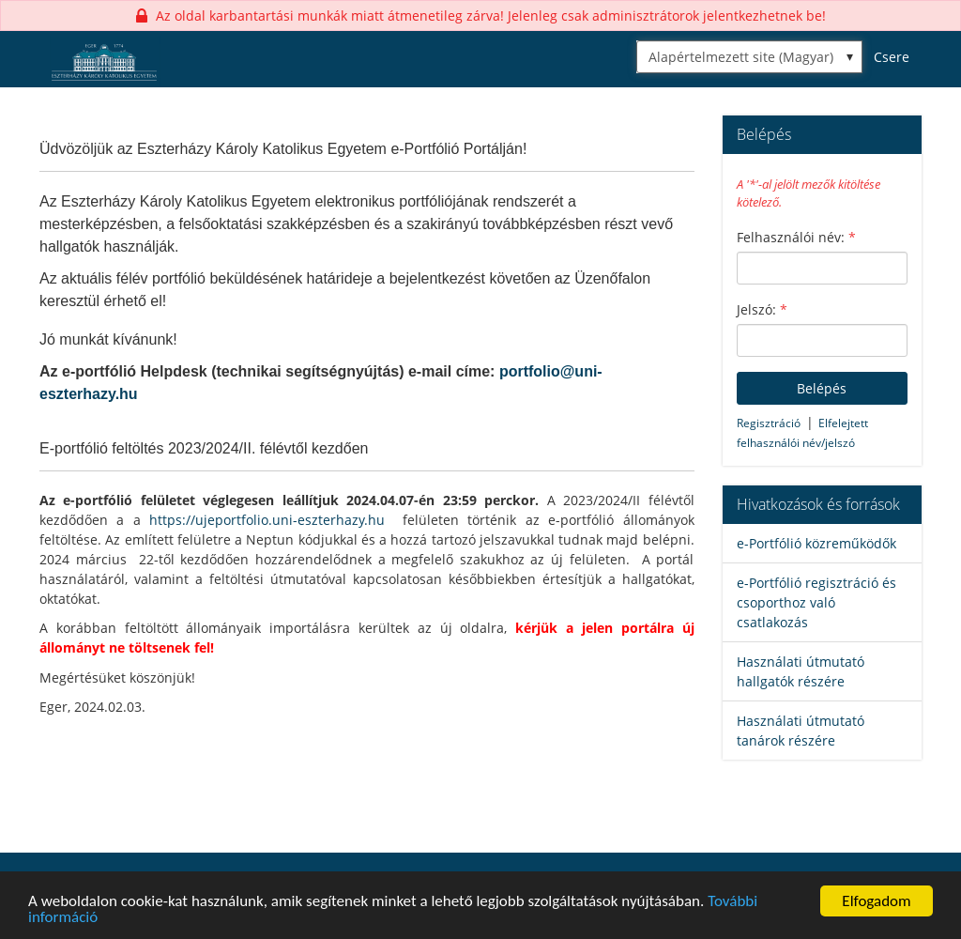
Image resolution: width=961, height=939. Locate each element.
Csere (891, 57)
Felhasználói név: (796, 237)
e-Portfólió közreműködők (816, 543)
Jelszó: (762, 309)
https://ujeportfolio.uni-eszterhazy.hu (267, 520)
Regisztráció (769, 423)
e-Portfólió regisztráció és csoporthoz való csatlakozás (816, 602)
